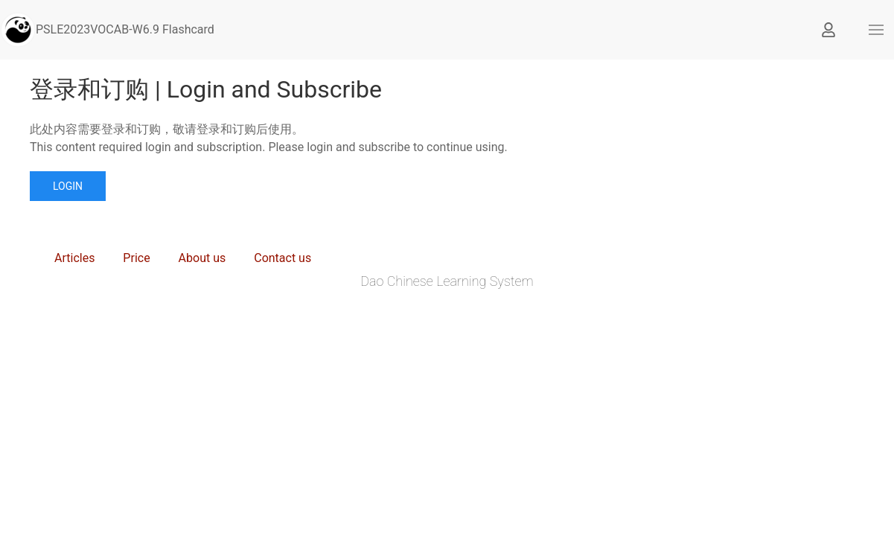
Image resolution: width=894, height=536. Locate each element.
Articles (74, 258)
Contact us (282, 258)
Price (136, 258)
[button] (876, 30)
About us (202, 258)
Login (68, 186)
